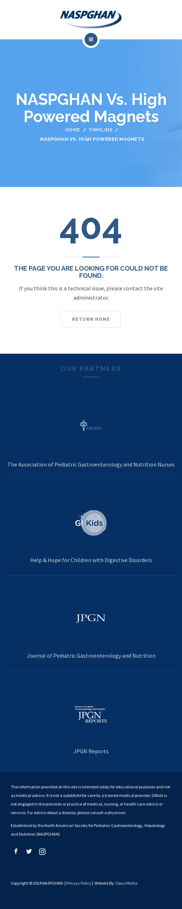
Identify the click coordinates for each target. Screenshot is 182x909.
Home (72, 129)
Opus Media (127, 883)
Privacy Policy (78, 883)
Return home (91, 319)
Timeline (100, 129)
